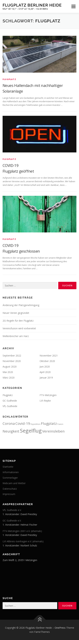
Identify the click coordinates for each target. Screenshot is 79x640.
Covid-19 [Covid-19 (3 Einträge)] (22, 423)
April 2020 (45, 372)
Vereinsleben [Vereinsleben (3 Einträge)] (53, 431)
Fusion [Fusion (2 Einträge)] (60, 424)
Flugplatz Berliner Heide (32, 5)
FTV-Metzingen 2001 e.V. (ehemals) (22, 531)
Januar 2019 (46, 377)
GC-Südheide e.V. (12, 520)
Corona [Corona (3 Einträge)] (9, 423)
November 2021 (49, 355)
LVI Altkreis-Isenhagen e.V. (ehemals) (23, 541)
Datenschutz (10, 488)
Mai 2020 (8, 372)
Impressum (9, 494)
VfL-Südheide (10, 406)
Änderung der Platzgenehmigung (21, 305)
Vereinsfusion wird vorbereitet (19, 328)
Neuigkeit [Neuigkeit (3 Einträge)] (11, 431)
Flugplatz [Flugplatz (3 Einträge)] (49, 423)
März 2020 (9, 377)
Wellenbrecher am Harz (16, 336)
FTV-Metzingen (48, 395)
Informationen (11, 472)
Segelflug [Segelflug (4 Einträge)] (31, 430)
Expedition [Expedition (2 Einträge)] (35, 424)
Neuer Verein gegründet (16, 312)
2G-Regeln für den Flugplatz (18, 320)
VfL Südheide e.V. (12, 510)
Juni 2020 (45, 366)
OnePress (60, 627)
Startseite (8, 466)
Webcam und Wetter (14, 483)
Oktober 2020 (47, 361)
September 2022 (12, 355)
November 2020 (12, 361)
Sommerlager (10, 477)
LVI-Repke (45, 400)
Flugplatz (9, 79)
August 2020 (10, 366)
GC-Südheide (10, 400)
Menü (73, 6)
